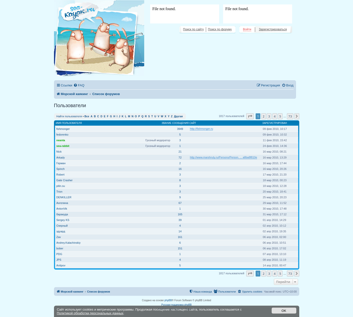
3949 (180, 128)
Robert (60, 174)
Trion (59, 191)
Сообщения (180, 123)
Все (87, 116)
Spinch (60, 168)
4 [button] (275, 116)
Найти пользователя (69, 116)
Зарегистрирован (274, 123)
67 (179, 202)
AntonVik (61, 208)
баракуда (62, 214)
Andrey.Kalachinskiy (68, 242)
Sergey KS (63, 219)
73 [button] (290, 116)
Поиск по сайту (193, 29)
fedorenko (62, 134)
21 (179, 151)
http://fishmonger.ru (201, 128)
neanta (60, 140)
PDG (59, 254)
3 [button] (269, 116)
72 (179, 157)
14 (179, 231)
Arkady (60, 157)
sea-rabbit (63, 145)
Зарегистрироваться (273, 29)
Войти (247, 29)
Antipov (61, 265)
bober (59, 248)
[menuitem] (78, 85)
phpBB (168, 300)
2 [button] (264, 116)
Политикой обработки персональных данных (90, 313)
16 (179, 168)
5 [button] (280, 116)
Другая (178, 116)
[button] (250, 116)
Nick (59, 151)
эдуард (60, 231)
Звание (166, 123)
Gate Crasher (64, 180)
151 (180, 248)
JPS (58, 259)
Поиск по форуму (220, 29)
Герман (61, 163)
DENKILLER (63, 197)
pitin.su (60, 185)
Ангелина (62, 202)
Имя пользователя (69, 123)
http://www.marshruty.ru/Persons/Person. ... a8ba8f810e (223, 157)
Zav (58, 237)
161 (180, 237)
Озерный (62, 225)
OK (284, 311)
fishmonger (63, 128)
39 (179, 219)
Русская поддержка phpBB (176, 304)
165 (180, 214)
